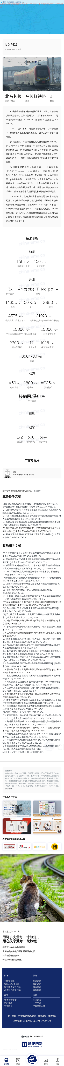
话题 (57, 1061)
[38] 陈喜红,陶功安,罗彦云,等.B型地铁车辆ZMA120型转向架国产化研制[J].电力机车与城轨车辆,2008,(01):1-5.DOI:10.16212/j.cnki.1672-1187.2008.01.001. (31, 749)
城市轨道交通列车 (12, 987)
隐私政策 (42, 1016)
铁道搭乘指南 (10, 1000)
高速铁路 (37, 981)
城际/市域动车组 (11, 984)
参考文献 (52, 1016)
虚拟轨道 (37, 990)
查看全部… (38, 491)
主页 (3, 2)
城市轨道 (37, 987)
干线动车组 (9, 981)
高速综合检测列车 (12, 990)
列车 (6, 975)
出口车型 (17, 2)
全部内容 (37, 1000)
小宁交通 (37, 1003)
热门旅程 (8, 1003)
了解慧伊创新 (39, 1006)
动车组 (6, 1061)
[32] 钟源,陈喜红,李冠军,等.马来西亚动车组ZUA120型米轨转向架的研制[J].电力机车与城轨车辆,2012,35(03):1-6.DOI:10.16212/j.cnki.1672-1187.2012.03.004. (32, 709)
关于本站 (8, 789)
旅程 (45, 1061)
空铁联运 (8, 1006)
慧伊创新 (25, 1036)
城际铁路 (37, 984)
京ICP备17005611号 (42, 1021)
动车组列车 (10, 2)
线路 (18, 1061)
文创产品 (27, 1021)
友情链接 (17, 1021)
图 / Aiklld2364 (52, 88)
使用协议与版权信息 (27, 1016)
